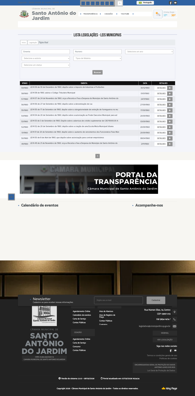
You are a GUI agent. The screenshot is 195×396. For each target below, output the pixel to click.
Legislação (33, 42)
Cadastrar (156, 300)
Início (24, 42)
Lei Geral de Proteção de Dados (161, 370)
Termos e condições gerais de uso (162, 355)
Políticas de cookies (168, 358)
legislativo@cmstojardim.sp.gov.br (154, 326)
